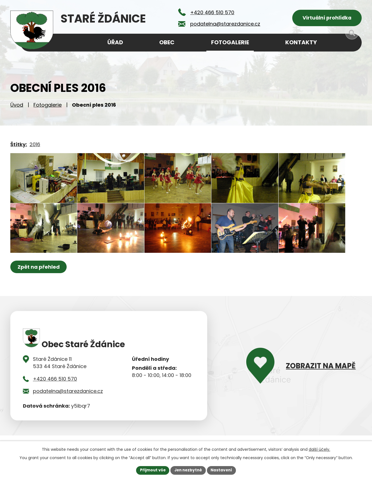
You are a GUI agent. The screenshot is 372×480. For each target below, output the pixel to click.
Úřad (115, 42)
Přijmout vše (151, 470)
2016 (35, 145)
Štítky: (18, 145)
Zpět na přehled (39, 279)
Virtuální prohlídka (327, 18)
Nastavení (223, 470)
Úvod (16, 105)
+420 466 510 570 (55, 391)
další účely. (319, 449)
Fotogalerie (47, 105)
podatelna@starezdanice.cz (68, 403)
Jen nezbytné (188, 470)
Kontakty (301, 42)
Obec (167, 42)
